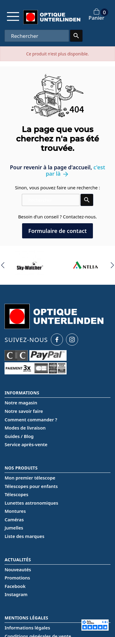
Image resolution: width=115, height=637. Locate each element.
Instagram (16, 594)
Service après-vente (26, 444)
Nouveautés (18, 569)
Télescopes (16, 494)
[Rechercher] (37, 36)
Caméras (14, 519)
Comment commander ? (31, 419)
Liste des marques (24, 536)
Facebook (15, 586)
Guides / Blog (19, 436)
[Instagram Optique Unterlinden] (72, 339)
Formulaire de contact (57, 230)
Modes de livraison (25, 428)
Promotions (17, 578)
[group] (29, 265)
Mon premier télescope (30, 478)
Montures (15, 511)
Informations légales (27, 628)
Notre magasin (21, 403)
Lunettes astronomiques (31, 503)
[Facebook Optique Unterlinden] (57, 339)
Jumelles (14, 528)
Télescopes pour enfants (31, 486)
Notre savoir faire (24, 411)
